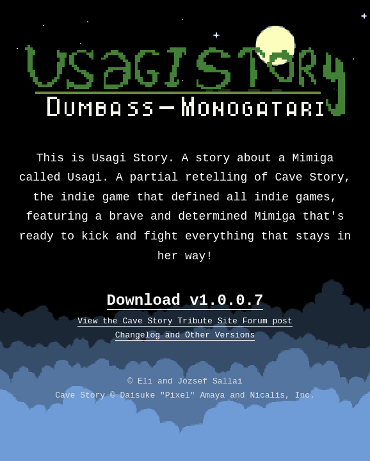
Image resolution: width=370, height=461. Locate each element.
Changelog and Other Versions (185, 335)
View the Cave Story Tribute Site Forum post (184, 321)
